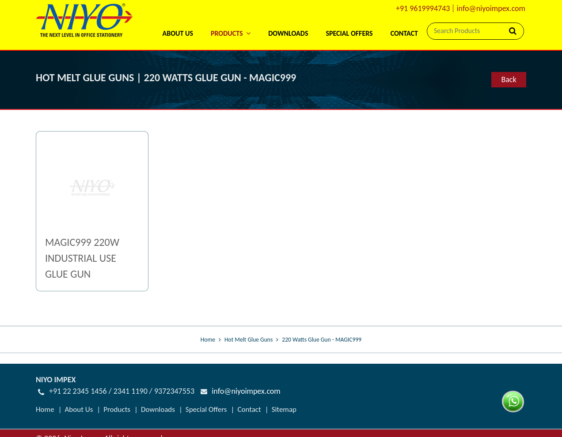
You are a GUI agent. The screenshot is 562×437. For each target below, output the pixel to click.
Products (116, 409)
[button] (230, 22)
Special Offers (349, 33)
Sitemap (284, 409)
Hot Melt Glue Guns (248, 339)
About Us (177, 33)
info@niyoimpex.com (490, 8)
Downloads (288, 33)
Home (208, 339)
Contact (404, 33)
